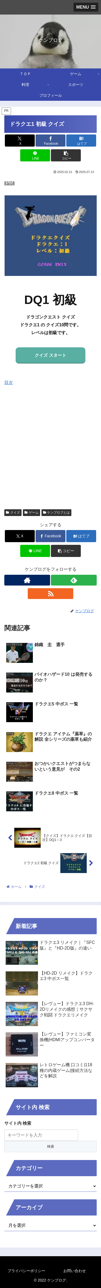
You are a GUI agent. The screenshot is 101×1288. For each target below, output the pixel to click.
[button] (66, 155)
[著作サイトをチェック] (27, 580)
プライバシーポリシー (26, 1271)
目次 (8, 382)
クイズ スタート (50, 355)
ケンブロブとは (56, 512)
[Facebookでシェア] (50, 140)
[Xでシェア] (20, 140)
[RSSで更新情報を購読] (51, 593)
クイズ (13, 512)
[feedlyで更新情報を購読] (74, 580)
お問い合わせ (74, 1271)
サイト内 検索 (17, 1123)
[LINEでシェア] (35, 155)
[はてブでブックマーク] (81, 140)
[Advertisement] (50, 445)
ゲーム (32, 512)
